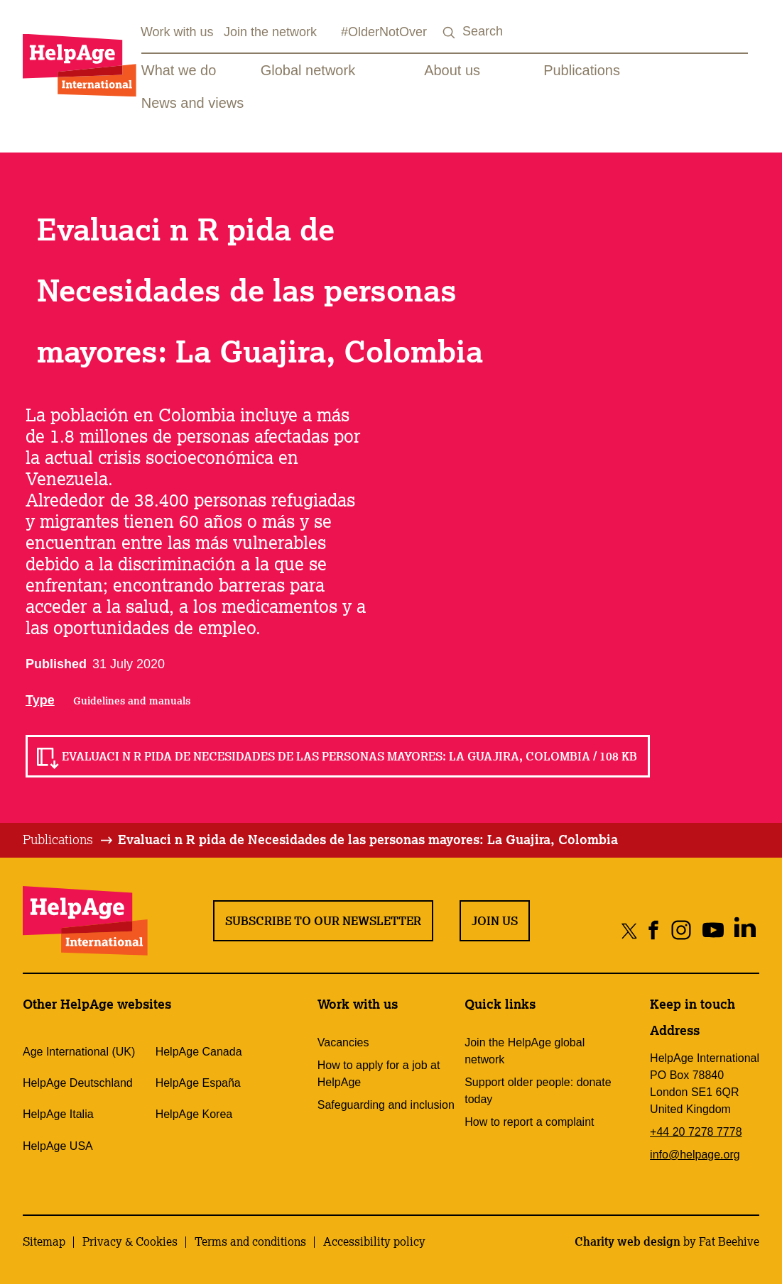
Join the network (270, 32)
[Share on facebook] (653, 930)
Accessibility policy (374, 1241)
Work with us (177, 32)
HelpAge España (198, 1083)
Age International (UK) (79, 1052)
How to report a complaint (529, 1122)
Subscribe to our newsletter (323, 921)
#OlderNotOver (384, 32)
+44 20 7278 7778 (696, 1132)
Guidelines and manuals (131, 701)
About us (452, 70)
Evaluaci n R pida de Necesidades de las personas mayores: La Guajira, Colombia (368, 839)
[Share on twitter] (629, 930)
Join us (495, 921)
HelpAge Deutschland (78, 1083)
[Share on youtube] (712, 930)
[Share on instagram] (681, 930)
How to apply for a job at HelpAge (378, 1073)
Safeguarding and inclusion (386, 1105)
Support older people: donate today (538, 1090)
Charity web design (627, 1241)
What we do (179, 70)
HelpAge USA (58, 1146)
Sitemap (44, 1241)
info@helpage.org (695, 1155)
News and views (192, 103)
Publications (581, 70)
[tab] (68, 840)
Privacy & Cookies (130, 1241)
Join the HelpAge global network (525, 1051)
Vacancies (343, 1042)
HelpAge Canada (199, 1052)
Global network (308, 70)
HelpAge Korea (194, 1114)
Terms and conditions (250, 1241)
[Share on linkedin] (744, 930)
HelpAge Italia (58, 1114)
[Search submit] (450, 33)
